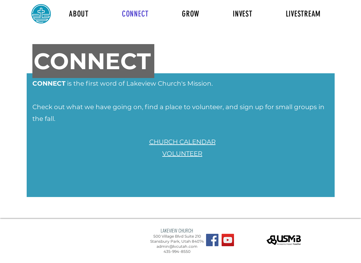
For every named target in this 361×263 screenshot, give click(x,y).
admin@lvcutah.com (177, 246)
